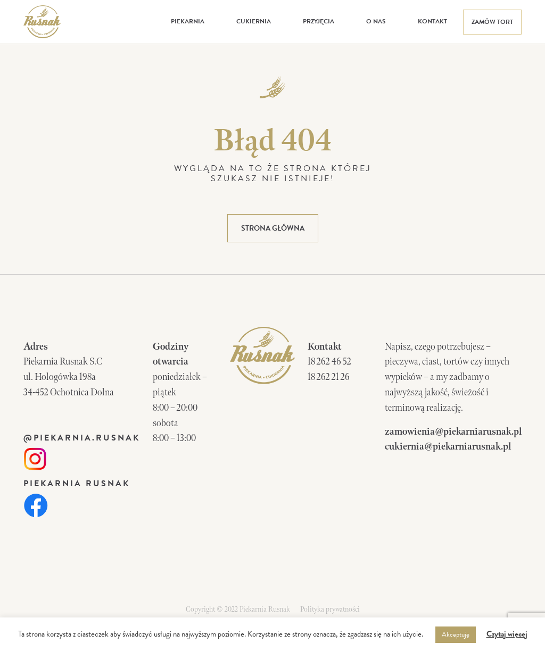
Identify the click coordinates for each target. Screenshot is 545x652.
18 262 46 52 (329, 361)
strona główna (272, 228)
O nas (376, 21)
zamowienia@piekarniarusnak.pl (453, 431)
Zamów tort (492, 22)
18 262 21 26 (329, 377)
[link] (34, 457)
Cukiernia (253, 21)
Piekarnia (187, 21)
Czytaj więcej (506, 634)
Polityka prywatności (330, 609)
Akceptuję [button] (455, 634)
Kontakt (432, 21)
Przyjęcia (318, 21)
